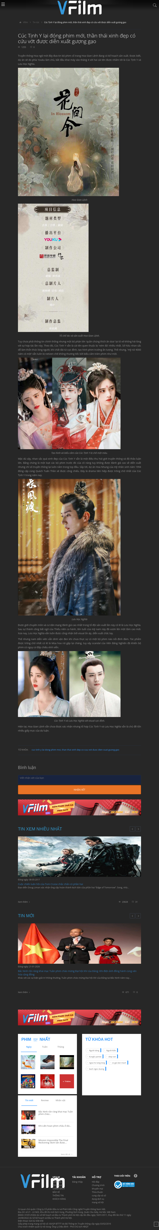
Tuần (44, 1046)
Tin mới (26, 915)
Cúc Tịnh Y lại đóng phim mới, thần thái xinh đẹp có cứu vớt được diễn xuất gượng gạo (85, 22)
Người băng (94, 1050)
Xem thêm (23, 901)
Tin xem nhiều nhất (40, 829)
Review (45, 1100)
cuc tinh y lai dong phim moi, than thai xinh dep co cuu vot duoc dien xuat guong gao (75, 749)
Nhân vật (60, 1100)
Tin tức (36, 22)
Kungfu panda (95, 1056)
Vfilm (23, 22)
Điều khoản (58, 1185)
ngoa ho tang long (97, 1062)
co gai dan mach (119, 1062)
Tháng (60, 1046)
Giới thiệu (57, 1181)
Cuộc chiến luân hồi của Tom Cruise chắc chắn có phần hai (50, 884)
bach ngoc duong (96, 1069)
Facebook (135, 1175)
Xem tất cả (67, 1154)
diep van (112, 1056)
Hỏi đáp (96, 1181)
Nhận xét (79, 789)
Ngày (29, 1046)
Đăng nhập (77, 1181)
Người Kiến (111, 1050)
